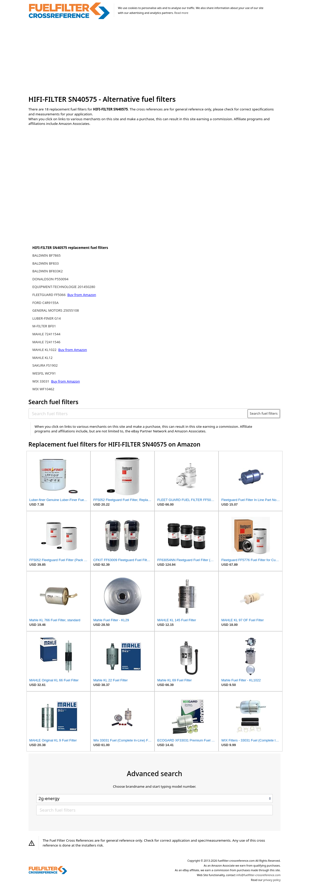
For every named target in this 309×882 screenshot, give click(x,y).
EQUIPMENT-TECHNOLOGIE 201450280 (63, 286)
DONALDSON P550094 (50, 279)
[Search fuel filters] (138, 413)
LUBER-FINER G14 (46, 318)
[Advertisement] (155, 58)
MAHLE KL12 (42, 357)
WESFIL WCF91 (44, 373)
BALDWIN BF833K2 (47, 271)
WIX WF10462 (43, 389)
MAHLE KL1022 (44, 349)
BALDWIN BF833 (45, 263)
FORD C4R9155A (45, 302)
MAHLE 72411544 (46, 334)
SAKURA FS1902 (45, 365)
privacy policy (271, 880)
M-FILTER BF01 (44, 326)
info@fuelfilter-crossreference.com (258, 875)
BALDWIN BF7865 (46, 255)
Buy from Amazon (81, 294)
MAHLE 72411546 (46, 342)
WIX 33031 (41, 381)
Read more (181, 13)
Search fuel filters (264, 413)
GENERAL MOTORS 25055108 (55, 310)
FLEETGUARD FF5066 (49, 294)
